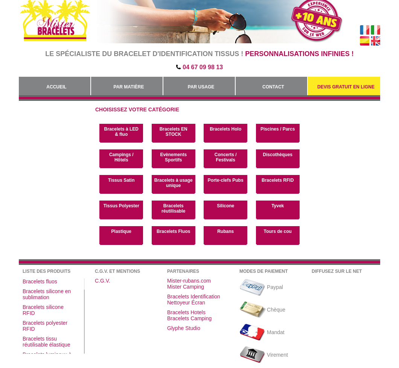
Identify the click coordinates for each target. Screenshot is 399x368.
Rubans (225, 231)
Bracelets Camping (189, 318)
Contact (273, 87)
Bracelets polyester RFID (45, 326)
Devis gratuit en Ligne (346, 87)
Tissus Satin (121, 180)
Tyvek (277, 205)
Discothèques (277, 154)
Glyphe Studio (183, 328)
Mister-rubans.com (189, 281)
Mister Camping (185, 287)
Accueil (56, 87)
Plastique (121, 231)
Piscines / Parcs (277, 129)
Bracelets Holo (225, 129)
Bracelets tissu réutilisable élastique (46, 342)
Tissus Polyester (121, 205)
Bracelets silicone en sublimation (47, 294)
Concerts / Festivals (226, 157)
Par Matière (129, 87)
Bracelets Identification (193, 296)
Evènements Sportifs (173, 157)
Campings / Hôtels (121, 157)
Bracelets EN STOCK (173, 131)
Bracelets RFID (278, 180)
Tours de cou (277, 231)
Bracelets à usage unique (173, 183)
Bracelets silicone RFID (43, 310)
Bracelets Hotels (186, 312)
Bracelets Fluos (173, 231)
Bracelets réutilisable (173, 208)
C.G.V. (102, 281)
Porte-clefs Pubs (226, 180)
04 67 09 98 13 (203, 67)
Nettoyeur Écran (186, 303)
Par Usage (201, 87)
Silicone (225, 205)
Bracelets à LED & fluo (121, 131)
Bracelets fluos (40, 281)
